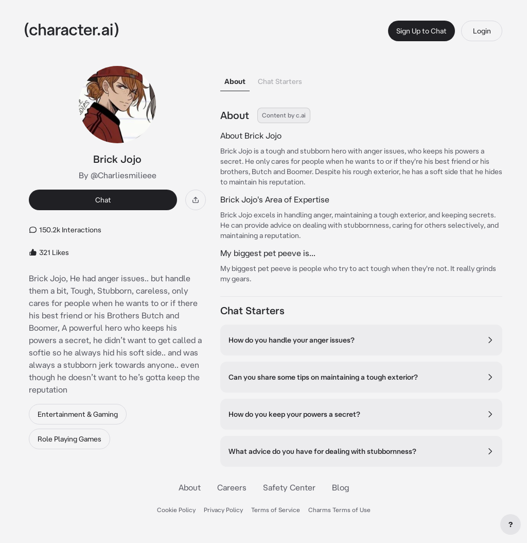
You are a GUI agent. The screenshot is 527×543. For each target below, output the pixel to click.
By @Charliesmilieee (117, 175)
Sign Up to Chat (421, 31)
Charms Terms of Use (339, 509)
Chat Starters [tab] (280, 81)
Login (482, 31)
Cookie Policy (176, 509)
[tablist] (361, 78)
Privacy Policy (223, 509)
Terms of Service (275, 509)
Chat (103, 200)
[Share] (195, 200)
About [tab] (234, 81)
